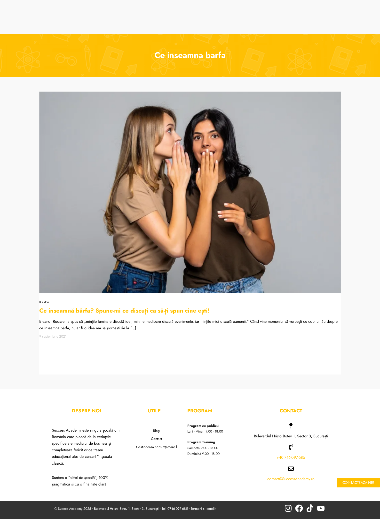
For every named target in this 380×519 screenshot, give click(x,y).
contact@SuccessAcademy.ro (291, 479)
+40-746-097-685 (291, 457)
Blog (156, 430)
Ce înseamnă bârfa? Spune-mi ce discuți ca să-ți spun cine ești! (124, 310)
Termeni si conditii (204, 508)
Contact (156, 438)
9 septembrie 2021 (52, 336)
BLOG (44, 302)
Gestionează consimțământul (156, 446)
